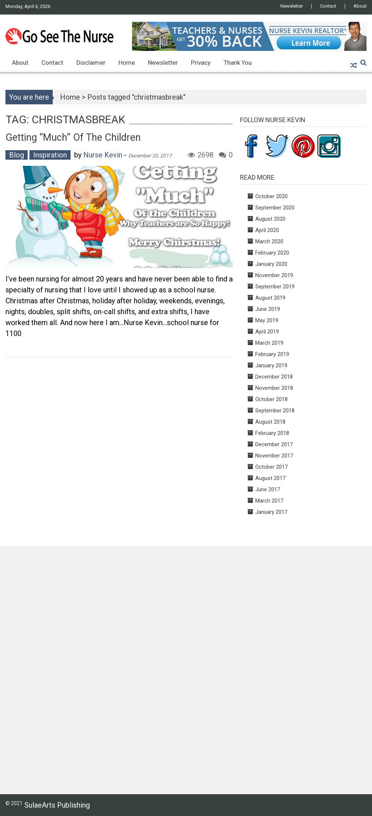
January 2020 (271, 264)
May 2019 (266, 320)
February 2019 (272, 354)
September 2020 (275, 207)
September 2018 (275, 410)
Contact (328, 6)
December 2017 (274, 444)
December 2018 (274, 376)
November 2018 (274, 388)
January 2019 (271, 365)
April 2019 (267, 331)
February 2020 (272, 252)
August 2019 (270, 298)
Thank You (238, 62)
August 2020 (270, 219)
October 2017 (271, 467)
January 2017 (271, 512)
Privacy (201, 62)
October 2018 (271, 399)
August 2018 (270, 422)
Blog (16, 155)
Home (127, 62)
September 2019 (275, 286)
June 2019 (267, 309)
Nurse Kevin (102, 155)
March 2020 (269, 241)
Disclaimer (90, 62)
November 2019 (274, 275)
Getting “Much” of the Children (73, 137)
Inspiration (50, 155)
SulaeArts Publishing (57, 805)
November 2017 (274, 455)
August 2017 (270, 478)
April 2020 (267, 230)
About (360, 6)
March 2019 (269, 343)
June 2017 (267, 489)
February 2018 (272, 433)
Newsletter (291, 6)
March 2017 (269, 500)
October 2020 (271, 196)
